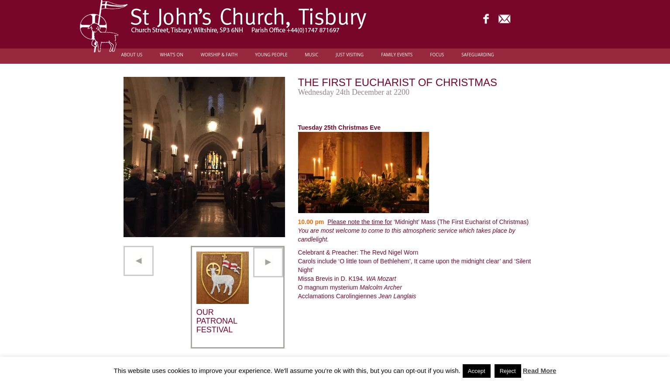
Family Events (396, 54)
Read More (540, 370)
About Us (132, 54)
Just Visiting (350, 54)
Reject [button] (508, 371)
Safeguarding (477, 54)
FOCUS (437, 54)
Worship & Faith (219, 54)
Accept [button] (476, 371)
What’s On (171, 54)
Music (311, 54)
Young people (271, 54)
